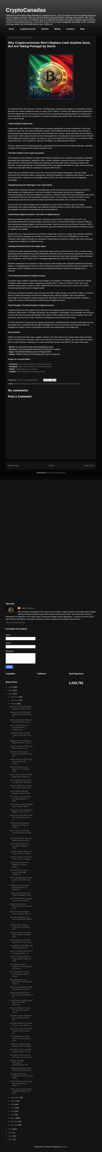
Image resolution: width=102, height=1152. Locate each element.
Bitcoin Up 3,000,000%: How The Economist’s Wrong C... (21, 817)
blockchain (25, 384)
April (13, 1115)
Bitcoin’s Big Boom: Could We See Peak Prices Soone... (20, 1010)
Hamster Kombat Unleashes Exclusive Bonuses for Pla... (21, 1018)
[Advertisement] (26, 501)
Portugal (70, 384)
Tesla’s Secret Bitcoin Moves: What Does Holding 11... (21, 776)
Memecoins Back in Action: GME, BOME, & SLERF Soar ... (20, 934)
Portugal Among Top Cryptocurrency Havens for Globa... (21, 1076)
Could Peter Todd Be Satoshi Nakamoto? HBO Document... (21, 1002)
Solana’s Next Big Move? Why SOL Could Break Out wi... (21, 995)
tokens (77, 384)
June (13, 1108)
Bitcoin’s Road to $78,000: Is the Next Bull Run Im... (21, 952)
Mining (57, 29)
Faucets (45, 29)
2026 (10, 687)
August (14, 1101)
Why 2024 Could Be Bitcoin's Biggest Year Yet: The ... (21, 811)
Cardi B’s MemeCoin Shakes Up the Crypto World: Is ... (21, 1024)
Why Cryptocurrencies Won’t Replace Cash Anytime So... (21, 1031)
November (15, 700)
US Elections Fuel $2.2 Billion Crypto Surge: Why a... (21, 805)
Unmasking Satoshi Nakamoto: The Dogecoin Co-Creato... (21, 966)
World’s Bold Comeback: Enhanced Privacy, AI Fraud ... (19, 825)
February (14, 1121)
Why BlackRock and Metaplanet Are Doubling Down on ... (20, 982)
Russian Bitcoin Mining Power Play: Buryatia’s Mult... (20, 927)
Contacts (70, 29)
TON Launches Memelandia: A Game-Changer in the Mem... (21, 1091)
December (15, 697)
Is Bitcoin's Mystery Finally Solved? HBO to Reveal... (21, 1045)
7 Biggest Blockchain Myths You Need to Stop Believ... (21, 1069)
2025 (10, 690)
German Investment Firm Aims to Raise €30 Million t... (21, 919)
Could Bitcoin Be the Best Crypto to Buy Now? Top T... (20, 735)
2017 (10, 1139)
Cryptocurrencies (28, 29)
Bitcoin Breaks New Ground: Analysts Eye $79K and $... (21, 880)
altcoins (17, 384)
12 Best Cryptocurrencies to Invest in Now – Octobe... (21, 852)
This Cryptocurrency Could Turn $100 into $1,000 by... (21, 781)
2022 (10, 1133)
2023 (10, 1129)
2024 (10, 694)
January (14, 1125)
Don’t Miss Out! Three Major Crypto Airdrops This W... (21, 1050)
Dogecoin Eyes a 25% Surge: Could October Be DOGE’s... (21, 761)
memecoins (61, 384)
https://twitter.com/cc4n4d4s (26, 369)
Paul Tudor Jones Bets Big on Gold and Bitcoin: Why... (20, 799)
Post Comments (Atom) (56, 473)
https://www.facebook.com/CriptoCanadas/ (35, 364)
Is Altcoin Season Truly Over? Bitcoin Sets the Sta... (21, 747)
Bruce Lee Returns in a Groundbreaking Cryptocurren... (19, 727)
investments (51, 384)
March (13, 1118)
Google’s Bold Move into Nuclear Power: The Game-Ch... (19, 887)
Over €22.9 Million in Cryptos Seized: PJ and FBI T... (21, 899)
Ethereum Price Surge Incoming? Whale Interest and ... (21, 754)
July (12, 1104)
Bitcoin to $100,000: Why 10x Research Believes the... (21, 721)
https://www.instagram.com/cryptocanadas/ (35, 367)
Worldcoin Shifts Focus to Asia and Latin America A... (21, 1056)
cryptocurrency (36, 384)
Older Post (89, 465)
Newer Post (13, 465)
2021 (10, 1136)
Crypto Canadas (27, 608)
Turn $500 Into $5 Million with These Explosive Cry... (21, 947)
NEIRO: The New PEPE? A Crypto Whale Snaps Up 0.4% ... (20, 959)
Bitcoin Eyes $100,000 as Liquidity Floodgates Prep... (20, 846)
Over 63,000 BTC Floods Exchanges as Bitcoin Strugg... (19, 974)
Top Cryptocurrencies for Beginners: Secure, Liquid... (19, 864)
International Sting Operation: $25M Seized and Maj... (21, 839)
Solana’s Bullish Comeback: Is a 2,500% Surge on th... (21, 787)
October (14, 704)
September (15, 1098)
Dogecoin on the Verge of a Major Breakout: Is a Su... (21, 742)
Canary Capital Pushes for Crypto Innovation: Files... (21, 894)
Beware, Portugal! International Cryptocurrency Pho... (19, 1063)
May (12, 1111)
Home (11, 29)
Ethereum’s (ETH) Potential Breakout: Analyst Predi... (21, 708)
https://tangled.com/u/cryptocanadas (31, 372)
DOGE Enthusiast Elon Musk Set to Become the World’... (21, 1083)
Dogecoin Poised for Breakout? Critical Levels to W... (21, 906)
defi (44, 384)
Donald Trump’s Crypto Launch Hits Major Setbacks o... (19, 872)
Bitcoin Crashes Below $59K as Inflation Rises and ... (21, 988)
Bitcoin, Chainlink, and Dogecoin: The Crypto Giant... (19, 769)
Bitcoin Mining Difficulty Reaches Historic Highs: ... (21, 792)
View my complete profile (15, 622)
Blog (82, 29)
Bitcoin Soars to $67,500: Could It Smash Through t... (20, 833)
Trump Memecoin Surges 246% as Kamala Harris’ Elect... (20, 1038)
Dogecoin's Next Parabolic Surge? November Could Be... (20, 714)
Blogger (64, 1147)
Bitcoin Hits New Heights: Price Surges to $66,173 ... (21, 913)
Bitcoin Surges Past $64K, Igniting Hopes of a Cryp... (21, 941)
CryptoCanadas (26, 10)
